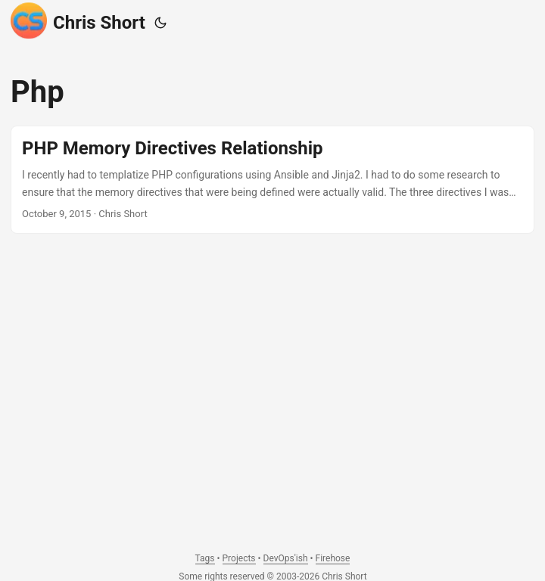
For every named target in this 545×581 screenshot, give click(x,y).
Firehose (333, 558)
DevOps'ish (285, 558)
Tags (205, 558)
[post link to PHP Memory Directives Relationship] (272, 179)
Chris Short (78, 20)
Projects (239, 558)
